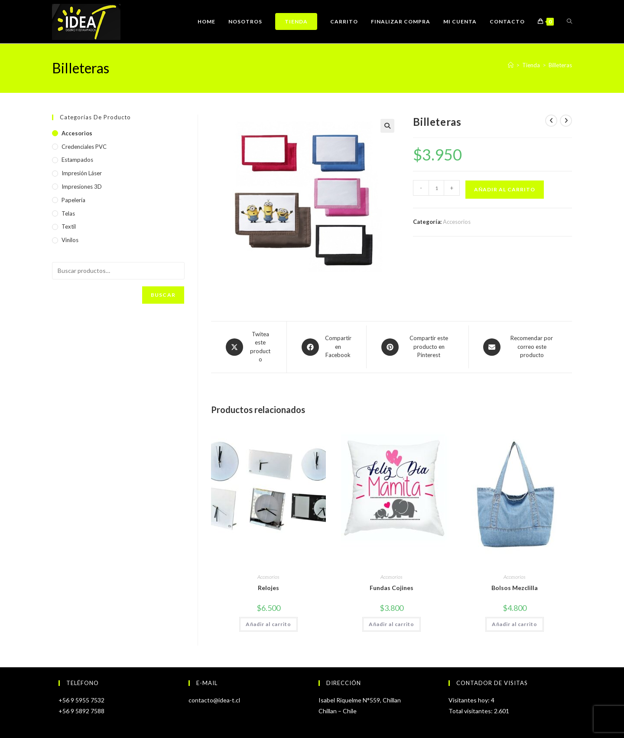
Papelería (73, 200)
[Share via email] (520, 347)
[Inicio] (511, 65)
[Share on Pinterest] (417, 347)
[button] (387, 126)
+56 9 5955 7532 (81, 700)
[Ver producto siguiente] (566, 121)
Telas (68, 213)
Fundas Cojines (391, 587)
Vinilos (70, 239)
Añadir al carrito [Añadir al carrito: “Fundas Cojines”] (391, 624)
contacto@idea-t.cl (214, 700)
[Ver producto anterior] (551, 121)
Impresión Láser (82, 173)
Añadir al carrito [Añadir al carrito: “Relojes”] (268, 624)
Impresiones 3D (82, 186)
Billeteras (560, 65)
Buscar (163, 295)
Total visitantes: (471, 711)
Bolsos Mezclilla (514, 587)
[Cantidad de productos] (436, 188)
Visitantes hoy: (469, 700)
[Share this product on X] (248, 347)
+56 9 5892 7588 (81, 711)
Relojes (268, 587)
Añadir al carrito (504, 189)
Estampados (77, 159)
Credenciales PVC (84, 146)
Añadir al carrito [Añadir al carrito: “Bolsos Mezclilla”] (514, 624)
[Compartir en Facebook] (326, 347)
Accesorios (457, 221)
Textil (69, 226)
